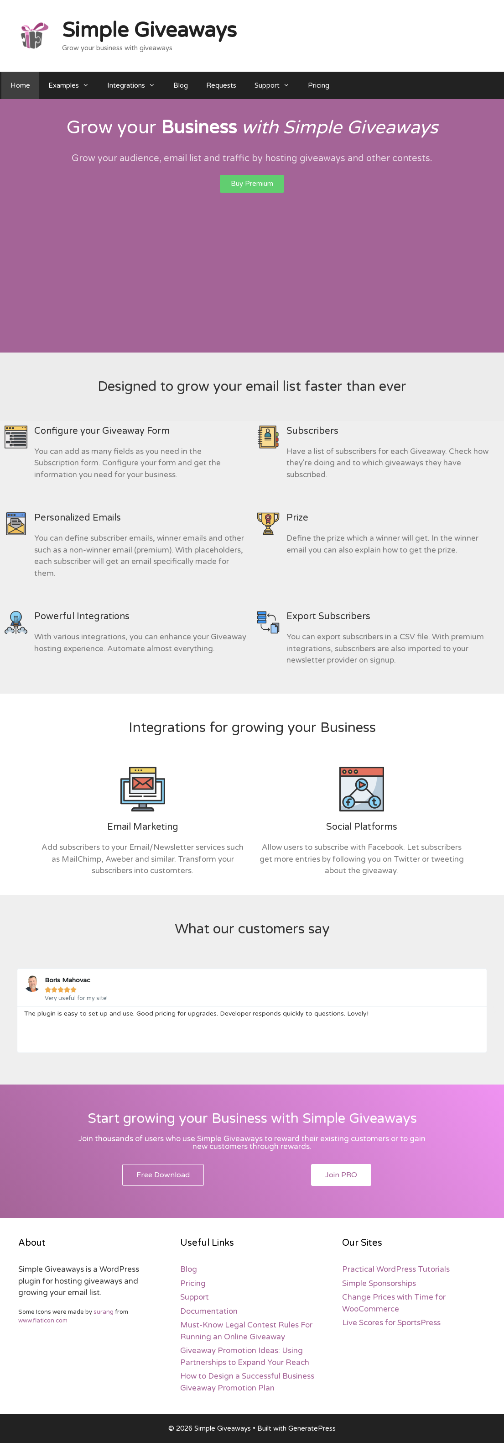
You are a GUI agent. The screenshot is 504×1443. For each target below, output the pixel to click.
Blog (180, 85)
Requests (221, 85)
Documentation (209, 1311)
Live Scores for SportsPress (391, 1322)
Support (277, 85)
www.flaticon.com (43, 1320)
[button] (252, 184)
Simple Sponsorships (379, 1283)
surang (104, 1312)
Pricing (318, 85)
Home (20, 85)
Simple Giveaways (149, 30)
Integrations (135, 85)
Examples (73, 85)
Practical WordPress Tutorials (396, 1269)
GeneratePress (312, 1428)
